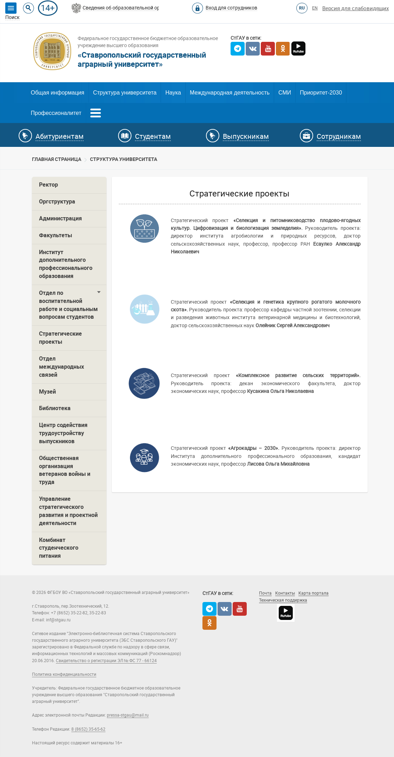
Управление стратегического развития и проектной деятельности (68, 511)
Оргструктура (57, 201)
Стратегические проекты (60, 337)
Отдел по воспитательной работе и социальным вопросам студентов (68, 305)
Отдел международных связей (61, 366)
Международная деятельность (230, 93)
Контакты (285, 593)
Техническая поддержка (283, 600)
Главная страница (56, 159)
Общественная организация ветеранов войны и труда (64, 470)
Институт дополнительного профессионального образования (65, 264)
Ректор (48, 184)
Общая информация (57, 93)
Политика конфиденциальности (64, 674)
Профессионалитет (56, 113)
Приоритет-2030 (321, 93)
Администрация (60, 218)
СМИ (284, 93)
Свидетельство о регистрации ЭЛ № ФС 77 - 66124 (106, 660)
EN (315, 8)
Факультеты (55, 235)
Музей (47, 391)
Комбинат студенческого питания (58, 548)
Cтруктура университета (123, 159)
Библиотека (55, 408)
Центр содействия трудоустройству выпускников (63, 433)
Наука (173, 93)
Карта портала (313, 593)
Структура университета (125, 93)
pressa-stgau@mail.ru (128, 715)
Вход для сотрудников (231, 8)
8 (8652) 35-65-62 (88, 729)
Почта (265, 593)
